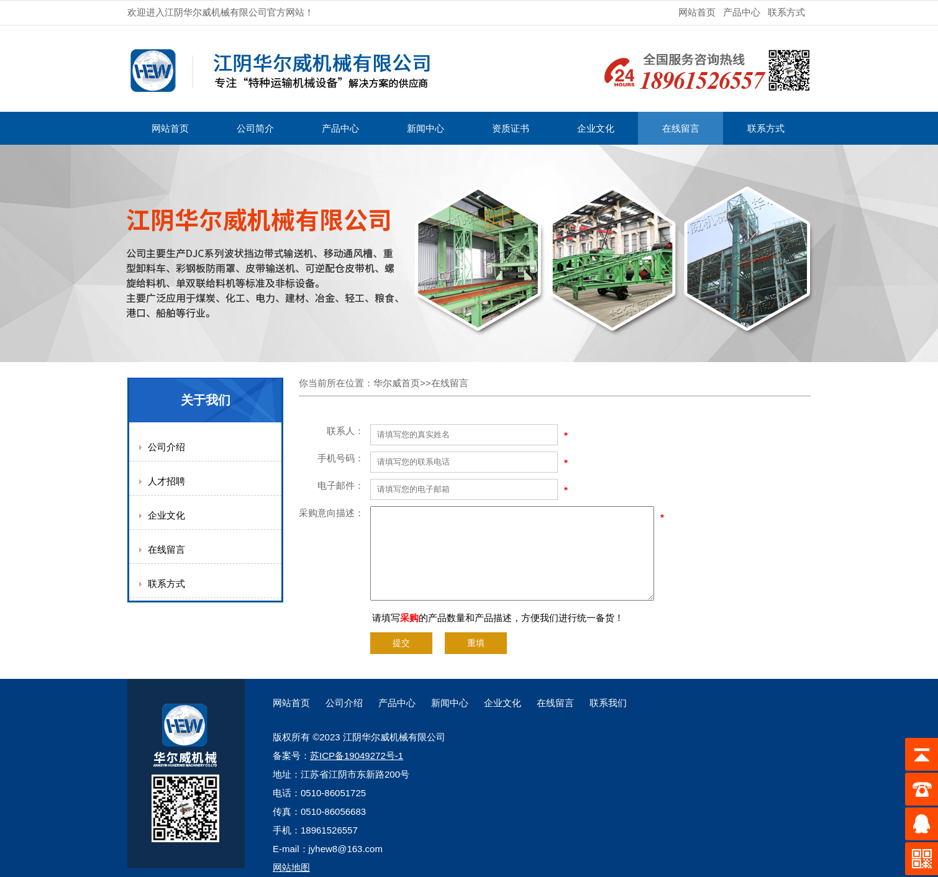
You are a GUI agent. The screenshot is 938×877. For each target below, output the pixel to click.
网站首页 (697, 12)
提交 (401, 643)
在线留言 (680, 128)
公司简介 (255, 128)
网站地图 (291, 867)
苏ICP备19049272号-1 (356, 755)
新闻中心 (425, 128)
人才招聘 (166, 481)
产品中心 (741, 12)
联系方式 (786, 12)
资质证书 (510, 128)
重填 (476, 643)
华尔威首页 (396, 383)
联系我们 (608, 703)
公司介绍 (166, 447)
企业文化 (595, 128)
